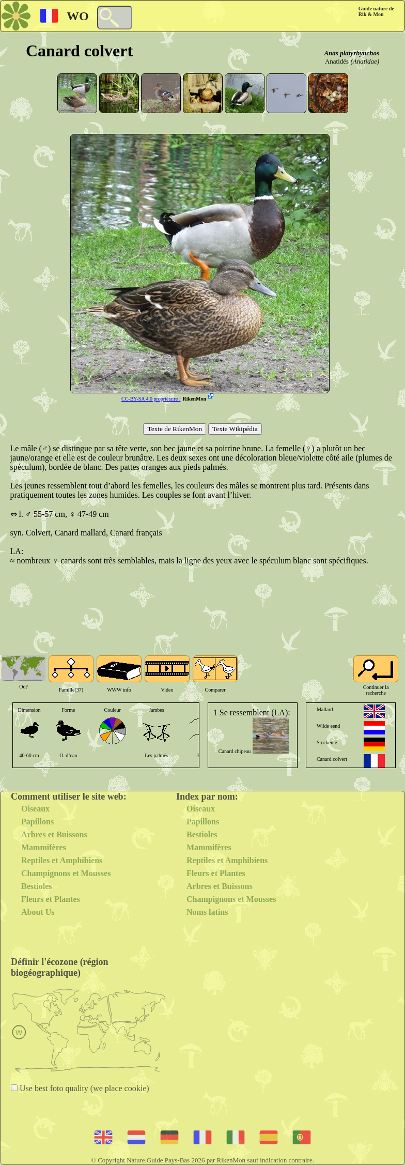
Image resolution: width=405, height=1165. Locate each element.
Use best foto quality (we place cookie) (83, 1088)
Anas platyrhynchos (351, 53)
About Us (37, 912)
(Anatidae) (364, 61)
